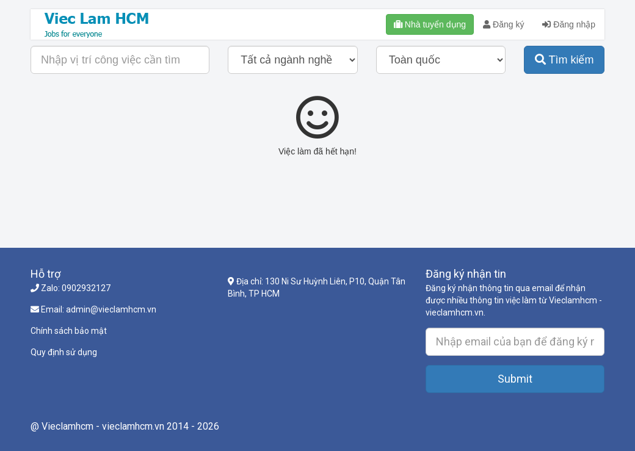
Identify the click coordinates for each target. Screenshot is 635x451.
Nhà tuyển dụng (430, 24)
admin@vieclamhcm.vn (111, 309)
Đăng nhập (568, 24)
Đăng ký (503, 24)
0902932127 (86, 288)
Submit (515, 378)
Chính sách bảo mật (69, 331)
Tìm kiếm (564, 60)
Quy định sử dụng (64, 352)
